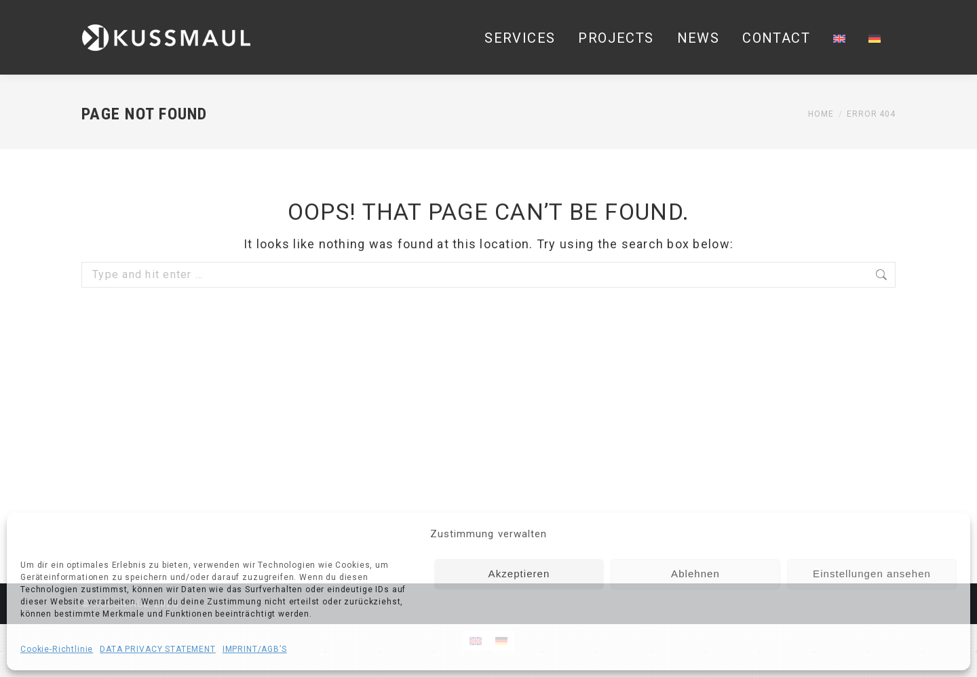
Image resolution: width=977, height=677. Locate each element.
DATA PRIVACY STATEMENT (157, 649)
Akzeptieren (519, 573)
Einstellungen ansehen (872, 573)
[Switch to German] (874, 37)
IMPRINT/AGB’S (255, 649)
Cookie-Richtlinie (56, 649)
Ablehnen (695, 573)
